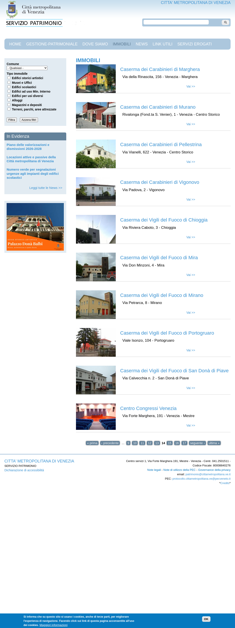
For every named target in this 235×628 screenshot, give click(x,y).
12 (150, 443)
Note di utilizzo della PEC (179, 469)
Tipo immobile (17, 73)
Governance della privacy (214, 469)
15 (169, 443)
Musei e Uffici (22, 82)
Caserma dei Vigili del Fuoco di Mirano (161, 295)
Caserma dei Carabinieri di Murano (157, 107)
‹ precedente (110, 443)
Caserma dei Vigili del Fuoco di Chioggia (164, 220)
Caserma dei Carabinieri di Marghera (160, 69)
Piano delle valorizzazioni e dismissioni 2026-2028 (28, 147)
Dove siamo (95, 44)
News (142, 44)
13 (157, 443)
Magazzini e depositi (27, 105)
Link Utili (162, 44)
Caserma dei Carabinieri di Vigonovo (159, 182)
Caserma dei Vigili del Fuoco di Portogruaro (167, 333)
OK (206, 621)
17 (184, 443)
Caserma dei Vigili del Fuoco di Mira (159, 257)
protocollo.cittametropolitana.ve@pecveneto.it (201, 478)
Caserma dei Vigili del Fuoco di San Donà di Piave (174, 370)
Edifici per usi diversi (27, 96)
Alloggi (17, 100)
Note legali (154, 469)
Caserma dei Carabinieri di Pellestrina (161, 144)
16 (177, 443)
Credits (224, 483)
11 (142, 443)
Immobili (122, 44)
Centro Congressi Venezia (148, 408)
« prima (92, 443)
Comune (13, 64)
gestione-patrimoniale (52, 44)
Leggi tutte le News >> (45, 188)
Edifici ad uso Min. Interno (31, 91)
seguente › (197, 443)
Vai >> (190, 86)
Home (15, 44)
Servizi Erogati (194, 44)
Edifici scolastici (24, 87)
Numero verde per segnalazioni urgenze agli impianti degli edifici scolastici (33, 173)
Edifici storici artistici (27, 78)
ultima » (214, 443)
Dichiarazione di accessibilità (24, 470)
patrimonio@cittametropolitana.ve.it (208, 474)
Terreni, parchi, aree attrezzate (34, 109)
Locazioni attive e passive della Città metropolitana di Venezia (31, 159)
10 (135, 443)
